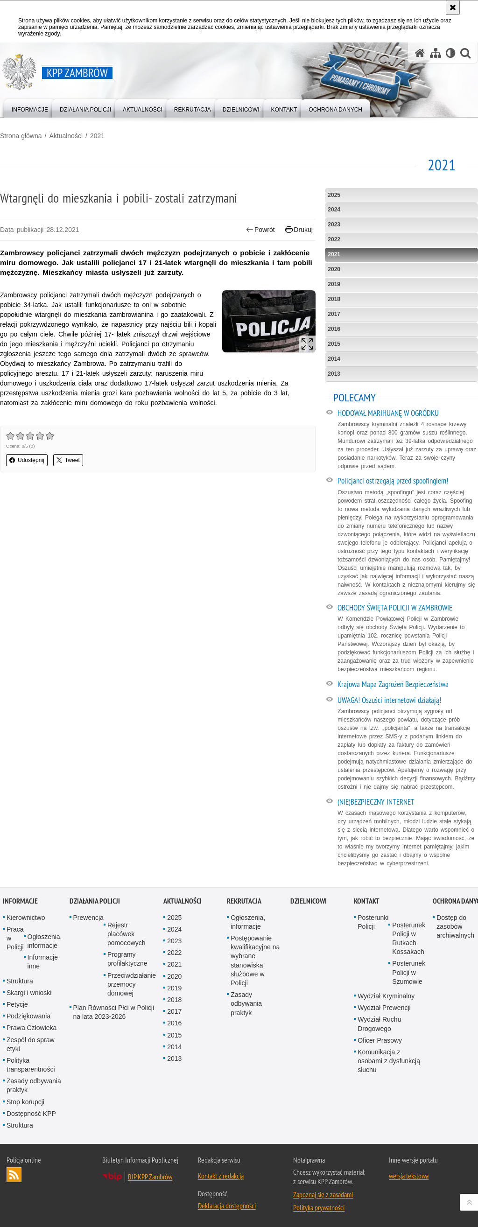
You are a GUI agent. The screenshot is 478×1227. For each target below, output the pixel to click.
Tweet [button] (68, 460)
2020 (334, 269)
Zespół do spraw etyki (31, 1044)
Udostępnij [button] (26, 460)
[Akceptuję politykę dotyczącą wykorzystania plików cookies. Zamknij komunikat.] (453, 7)
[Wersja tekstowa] (451, 53)
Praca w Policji (15, 938)
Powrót (260, 230)
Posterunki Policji (373, 922)
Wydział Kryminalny (386, 996)
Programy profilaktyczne (127, 959)
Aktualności (66, 136)
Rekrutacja (244, 901)
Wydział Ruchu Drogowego (379, 1024)
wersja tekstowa (409, 1175)
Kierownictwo (26, 917)
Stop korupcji (25, 1102)
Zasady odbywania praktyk (34, 1085)
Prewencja (88, 917)
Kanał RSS (14, 1174)
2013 (334, 374)
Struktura (20, 981)
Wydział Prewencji (384, 1007)
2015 (334, 344)
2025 (334, 195)
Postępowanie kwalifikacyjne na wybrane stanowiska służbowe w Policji (255, 960)
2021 (97, 136)
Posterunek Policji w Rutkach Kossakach (408, 938)
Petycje (17, 1004)
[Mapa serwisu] (435, 53)
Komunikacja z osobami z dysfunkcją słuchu (389, 1060)
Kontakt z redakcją (221, 1175)
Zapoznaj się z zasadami (323, 1194)
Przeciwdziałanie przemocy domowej (131, 984)
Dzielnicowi (308, 901)
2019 (334, 284)
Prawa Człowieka (31, 1027)
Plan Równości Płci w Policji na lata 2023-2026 (114, 1012)
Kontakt (367, 901)
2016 (334, 329)
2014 (334, 359)
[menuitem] (30, 108)
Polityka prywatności (318, 1207)
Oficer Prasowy (380, 1040)
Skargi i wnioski (29, 992)
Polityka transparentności (31, 1065)
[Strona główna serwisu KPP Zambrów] (420, 53)
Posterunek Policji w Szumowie (408, 972)
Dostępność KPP (31, 1113)
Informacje (20, 901)
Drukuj (299, 230)
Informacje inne (43, 962)
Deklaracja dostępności (227, 1205)
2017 (334, 314)
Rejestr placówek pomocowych (126, 934)
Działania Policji (95, 901)
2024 (334, 209)
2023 (334, 224)
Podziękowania (28, 1016)
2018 (334, 299)
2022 (334, 239)
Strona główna (21, 136)
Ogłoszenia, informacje (45, 941)
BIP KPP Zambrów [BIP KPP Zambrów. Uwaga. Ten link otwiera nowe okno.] (150, 1176)
